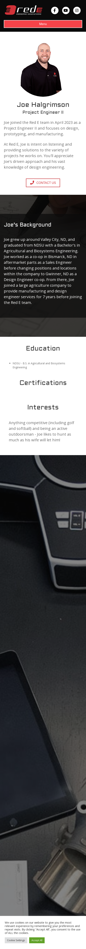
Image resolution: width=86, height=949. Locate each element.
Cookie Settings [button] (16, 940)
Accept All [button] (36, 940)
